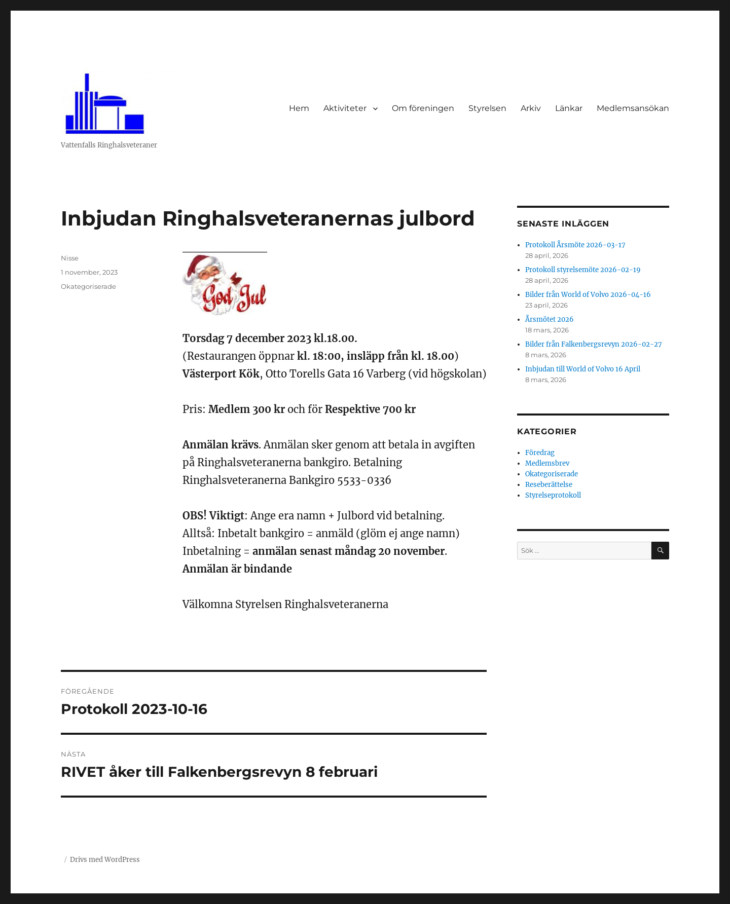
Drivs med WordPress (105, 859)
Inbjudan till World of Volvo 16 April (582, 369)
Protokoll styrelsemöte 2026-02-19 (583, 270)
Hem (299, 108)
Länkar (568, 108)
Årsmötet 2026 (549, 319)
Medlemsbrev (547, 463)
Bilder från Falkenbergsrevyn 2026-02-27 (593, 344)
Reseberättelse (548, 484)
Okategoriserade (88, 286)
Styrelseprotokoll (553, 495)
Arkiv (531, 108)
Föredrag (540, 452)
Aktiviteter (345, 108)
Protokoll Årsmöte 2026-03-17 (575, 245)
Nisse (70, 258)
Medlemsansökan (633, 108)
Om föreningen (423, 108)
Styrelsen (487, 108)
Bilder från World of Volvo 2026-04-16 (588, 294)
